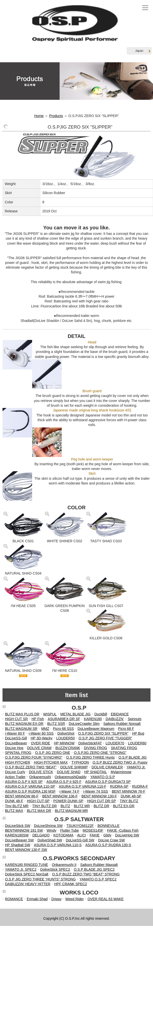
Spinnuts (134, 719)
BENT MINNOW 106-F (60, 796)
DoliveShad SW (49, 840)
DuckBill (100, 714)
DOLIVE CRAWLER (107, 767)
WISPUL (50, 714)
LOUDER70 (115, 743)
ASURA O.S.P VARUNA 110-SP (30, 786)
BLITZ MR (82, 806)
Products (56, 116)
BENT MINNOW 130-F (99, 796)
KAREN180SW (17, 835)
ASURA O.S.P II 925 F (64, 782)
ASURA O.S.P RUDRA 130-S (108, 845)
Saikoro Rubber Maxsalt (99, 865)
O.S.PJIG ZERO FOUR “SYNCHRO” (33, 757)
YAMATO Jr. (136, 767)
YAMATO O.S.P (102, 777)
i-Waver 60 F (15, 733)
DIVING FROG (95, 748)
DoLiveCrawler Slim (84, 724)
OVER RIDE (40, 743)
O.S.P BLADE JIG (132, 757)
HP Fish (38, 719)
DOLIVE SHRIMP (74, 767)
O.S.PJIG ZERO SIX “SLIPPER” (103, 733)
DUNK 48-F (14, 801)
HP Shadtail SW (17, 845)
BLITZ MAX (14, 811)
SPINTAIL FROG (18, 753)
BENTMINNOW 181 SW (24, 830)
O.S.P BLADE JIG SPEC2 (94, 869)
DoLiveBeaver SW (19, 840)
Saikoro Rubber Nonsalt (122, 724)
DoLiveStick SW (17, 826)
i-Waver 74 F (69, 791)
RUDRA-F (140, 786)
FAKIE (95, 835)
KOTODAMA (63, 835)
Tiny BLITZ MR (17, 806)
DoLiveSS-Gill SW (80, 840)
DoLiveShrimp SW (48, 826)
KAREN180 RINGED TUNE (26, 865)
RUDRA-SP (119, 786)
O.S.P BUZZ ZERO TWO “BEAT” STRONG (86, 874)
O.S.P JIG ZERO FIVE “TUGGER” (105, 738)
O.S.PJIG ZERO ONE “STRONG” (100, 753)
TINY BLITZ (129, 801)
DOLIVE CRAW (39, 748)
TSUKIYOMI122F (80, 826)
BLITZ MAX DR (39, 811)
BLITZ (65, 806)
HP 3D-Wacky (41, 738)
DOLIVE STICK (41, 772)
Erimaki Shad (37, 899)
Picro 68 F (126, 729)
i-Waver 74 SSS (95, 791)
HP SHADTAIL (95, 772)
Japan (142, 51)
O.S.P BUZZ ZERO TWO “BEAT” (30, 767)
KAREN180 (93, 719)
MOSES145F (93, 830)
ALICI (81, 835)
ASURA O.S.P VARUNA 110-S (58, 845)
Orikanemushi (40, 777)
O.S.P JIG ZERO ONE (52, 753)
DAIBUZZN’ (115, 719)
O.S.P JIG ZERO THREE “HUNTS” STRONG (40, 879)
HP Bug (138, 733)
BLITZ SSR (56, 724)
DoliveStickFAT (90, 743)
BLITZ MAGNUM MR (71, 811)
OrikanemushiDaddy (71, 777)
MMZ (45, 729)
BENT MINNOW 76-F (128, 791)
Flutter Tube (69, 830)
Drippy (56, 899)
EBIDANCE (120, 714)
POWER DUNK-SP (68, 801)
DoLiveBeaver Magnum (96, 729)
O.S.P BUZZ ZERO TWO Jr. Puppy (120, 762)
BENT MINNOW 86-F (22, 796)
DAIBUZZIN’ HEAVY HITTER (27, 884)
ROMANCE (14, 899)
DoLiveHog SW (127, 835)
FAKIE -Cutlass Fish (122, 830)
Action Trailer (15, 777)
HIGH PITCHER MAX (51, 762)
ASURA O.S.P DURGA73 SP (108, 782)
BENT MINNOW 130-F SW (26, 850)
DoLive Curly (15, 772)
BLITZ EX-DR (124, 806)
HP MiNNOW (64, 743)
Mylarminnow (121, 772)
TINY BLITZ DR (44, 806)
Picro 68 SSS (63, 729)
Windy (51, 830)
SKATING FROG (124, 748)
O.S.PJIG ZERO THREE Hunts (90, 757)
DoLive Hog (14, 748)
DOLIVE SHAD (69, 772)
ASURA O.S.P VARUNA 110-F (82, 786)
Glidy (107, 835)
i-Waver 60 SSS (41, 733)
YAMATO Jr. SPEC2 (20, 869)
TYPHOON (80, 762)
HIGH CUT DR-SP (101, 801)
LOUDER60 (137, 743)
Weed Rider (74, 899)
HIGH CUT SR (16, 719)
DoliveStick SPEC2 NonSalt (26, 874)
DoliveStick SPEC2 (55, 869)
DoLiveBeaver (16, 743)
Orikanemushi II (64, 865)
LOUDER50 (65, 738)
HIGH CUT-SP (38, 801)
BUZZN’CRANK (67, 748)
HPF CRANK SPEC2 (70, 884)
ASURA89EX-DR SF (64, 719)
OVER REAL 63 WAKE (106, 899)
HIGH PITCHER (17, 762)
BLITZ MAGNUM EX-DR (24, 724)
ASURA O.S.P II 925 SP (24, 782)
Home (39, 116)
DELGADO (40, 835)
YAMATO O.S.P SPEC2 (98, 879)
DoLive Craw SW (111, 840)
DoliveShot (65, 733)
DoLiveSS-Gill (16, 738)
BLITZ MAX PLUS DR (22, 714)
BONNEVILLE (109, 826)
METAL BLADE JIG (75, 714)
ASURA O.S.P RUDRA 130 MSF (30, 791)
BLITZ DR (101, 806)
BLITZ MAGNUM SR (21, 729)
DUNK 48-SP (131, 796)
